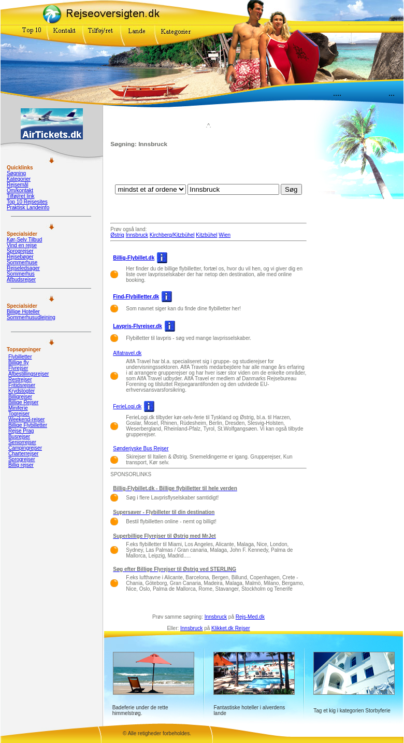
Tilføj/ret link (21, 196)
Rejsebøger (20, 257)
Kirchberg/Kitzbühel (172, 235)
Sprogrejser (20, 251)
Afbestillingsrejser (28, 374)
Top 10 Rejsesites (27, 202)
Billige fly (18, 362)
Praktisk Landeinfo (28, 207)
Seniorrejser (22, 442)
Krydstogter (21, 391)
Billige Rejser (23, 402)
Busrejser (19, 436)
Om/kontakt (20, 190)
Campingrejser (25, 448)
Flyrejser (18, 368)
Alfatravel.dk (127, 353)
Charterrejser (23, 453)
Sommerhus (21, 274)
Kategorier (19, 179)
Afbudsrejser (21, 279)
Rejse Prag (21, 431)
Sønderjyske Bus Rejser (140, 448)
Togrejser (19, 414)
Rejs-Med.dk (250, 617)
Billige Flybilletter (27, 425)
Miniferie (18, 408)
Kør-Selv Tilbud (24, 239)
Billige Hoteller (23, 312)
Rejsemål (17, 185)
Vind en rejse (22, 245)
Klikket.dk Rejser (230, 628)
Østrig (117, 235)
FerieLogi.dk (127, 406)
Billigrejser (20, 396)
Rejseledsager (23, 268)
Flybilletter (20, 357)
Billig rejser (21, 465)
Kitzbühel (206, 235)
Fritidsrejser (21, 385)
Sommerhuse (22, 262)
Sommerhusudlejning (31, 317)
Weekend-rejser (26, 419)
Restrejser (20, 379)
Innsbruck (137, 235)
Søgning (16, 173)
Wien (224, 235)
